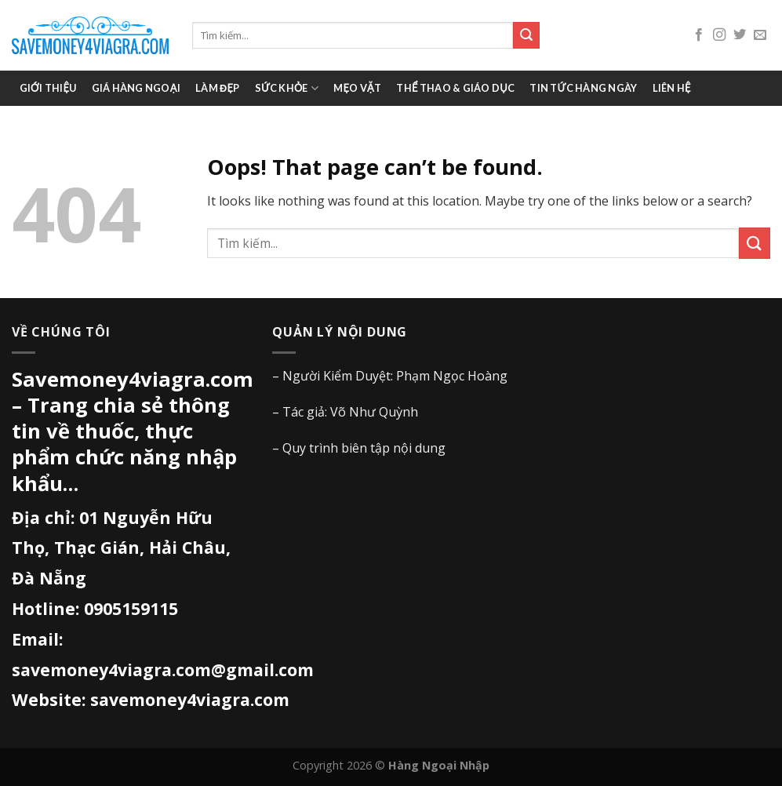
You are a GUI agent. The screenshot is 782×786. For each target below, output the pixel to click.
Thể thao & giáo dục (455, 88)
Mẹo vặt (357, 88)
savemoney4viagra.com (189, 699)
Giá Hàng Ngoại (136, 88)
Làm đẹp (217, 88)
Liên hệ (672, 88)
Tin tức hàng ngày (583, 88)
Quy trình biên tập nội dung (364, 448)
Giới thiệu (48, 88)
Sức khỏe (287, 88)
